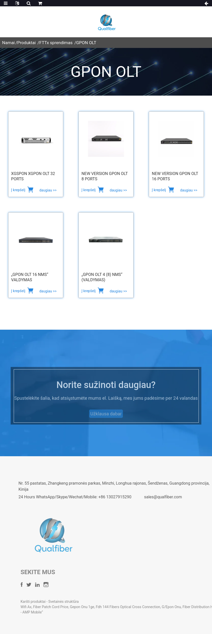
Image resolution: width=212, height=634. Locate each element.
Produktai (26, 42)
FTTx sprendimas (56, 42)
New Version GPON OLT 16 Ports (175, 176)
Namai (8, 42)
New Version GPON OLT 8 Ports (104, 176)
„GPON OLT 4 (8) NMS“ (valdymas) (101, 277)
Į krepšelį (18, 190)
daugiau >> (48, 190)
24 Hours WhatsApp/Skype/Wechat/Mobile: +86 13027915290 (96, 497)
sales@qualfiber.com (184, 497)
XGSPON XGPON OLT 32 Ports (33, 176)
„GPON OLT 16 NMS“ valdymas (29, 277)
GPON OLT (86, 42)
